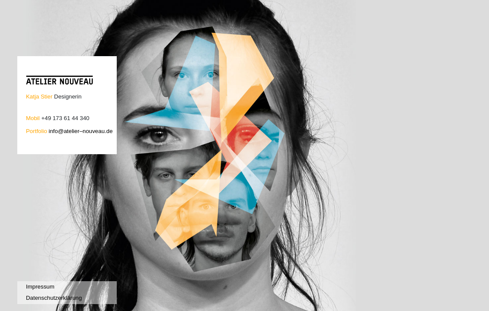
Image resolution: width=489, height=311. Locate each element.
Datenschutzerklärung (54, 298)
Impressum (40, 286)
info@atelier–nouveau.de (80, 131)
